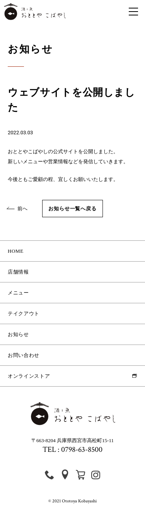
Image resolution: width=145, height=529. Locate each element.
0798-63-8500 (81, 449)
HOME (16, 251)
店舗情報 (18, 272)
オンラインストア (29, 376)
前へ (17, 208)
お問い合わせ (23, 355)
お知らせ (18, 334)
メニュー (18, 293)
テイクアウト (23, 313)
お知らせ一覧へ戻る (72, 208)
